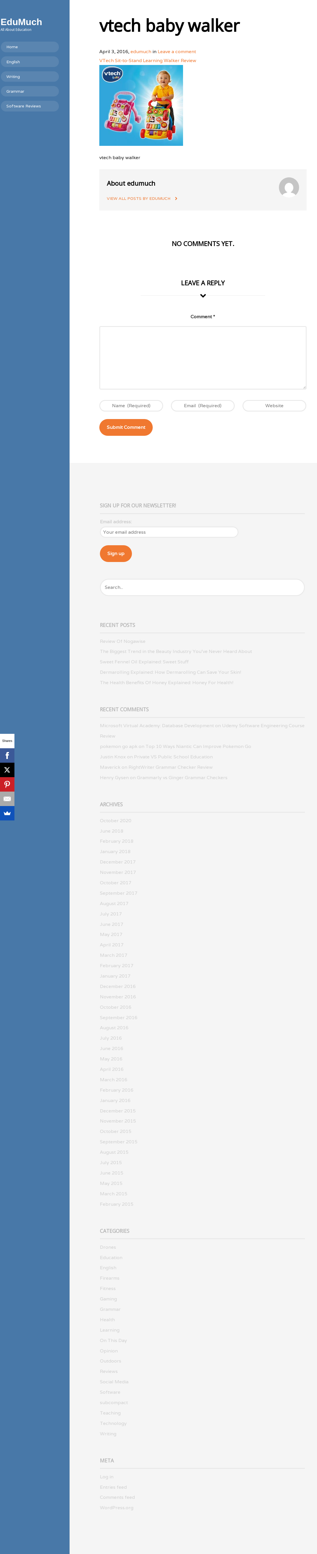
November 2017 (118, 872)
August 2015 (114, 1152)
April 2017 (112, 945)
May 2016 (111, 1059)
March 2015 (113, 1194)
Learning (110, 1330)
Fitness (108, 1288)
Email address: (116, 522)
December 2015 (118, 1111)
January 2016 (115, 1100)
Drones (108, 1247)
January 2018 (115, 851)
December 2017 (118, 862)
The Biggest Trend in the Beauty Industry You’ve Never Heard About (176, 651)
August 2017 (114, 903)
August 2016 (114, 1028)
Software (110, 1392)
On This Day (113, 1340)
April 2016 (112, 1069)
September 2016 (118, 1018)
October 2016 (115, 1007)
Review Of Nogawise (123, 641)
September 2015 (118, 1142)
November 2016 (118, 997)
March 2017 (113, 955)
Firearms (110, 1278)
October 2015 (115, 1131)
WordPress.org (116, 1508)
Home (22, 46)
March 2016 (113, 1080)
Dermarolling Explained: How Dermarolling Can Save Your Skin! (170, 672)
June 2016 (111, 1048)
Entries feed (113, 1487)
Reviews (109, 1371)
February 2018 (116, 841)
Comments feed (117, 1497)
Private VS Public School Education (173, 757)
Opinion (109, 1351)
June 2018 (111, 831)
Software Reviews (33, 106)
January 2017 (115, 976)
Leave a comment (177, 52)
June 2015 (111, 1173)
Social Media (114, 1382)
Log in (106, 1477)
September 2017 (118, 893)
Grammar (25, 91)
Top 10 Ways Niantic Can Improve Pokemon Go (198, 746)
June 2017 (111, 924)
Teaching (110, 1413)
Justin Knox (113, 757)
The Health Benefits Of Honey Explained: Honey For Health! (167, 683)
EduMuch (31, 22)
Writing (23, 76)
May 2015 (111, 1183)
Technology (113, 1423)
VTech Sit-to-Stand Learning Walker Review (147, 60)
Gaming (108, 1299)
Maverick (110, 767)
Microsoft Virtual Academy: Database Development (157, 726)
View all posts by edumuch (139, 198)
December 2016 (118, 986)
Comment (203, 317)
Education (111, 1258)
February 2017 (116, 966)
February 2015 (116, 1204)
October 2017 (115, 883)
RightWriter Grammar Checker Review (170, 767)
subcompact (114, 1402)
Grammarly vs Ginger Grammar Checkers (182, 778)
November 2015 (118, 1121)
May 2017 (111, 934)
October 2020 (115, 821)
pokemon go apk (118, 746)
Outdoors (110, 1361)
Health (107, 1320)
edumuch (140, 52)
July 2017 (111, 914)
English (23, 61)
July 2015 (111, 1163)
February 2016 (116, 1090)
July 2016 (111, 1038)
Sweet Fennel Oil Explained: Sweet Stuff (144, 662)
